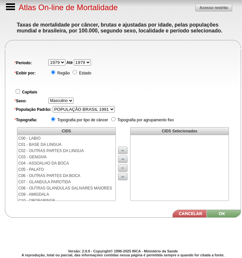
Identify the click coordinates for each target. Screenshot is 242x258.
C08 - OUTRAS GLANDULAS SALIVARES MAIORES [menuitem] (65, 188)
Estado (84, 73)
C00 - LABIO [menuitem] (29, 138)
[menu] (66, 168)
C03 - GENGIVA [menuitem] (32, 157)
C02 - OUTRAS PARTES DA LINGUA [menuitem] (51, 151)
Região (63, 73)
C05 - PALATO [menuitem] (31, 169)
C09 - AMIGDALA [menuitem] (33, 194)
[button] (213, 7)
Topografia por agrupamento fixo (145, 120)
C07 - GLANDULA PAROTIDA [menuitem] (44, 182)
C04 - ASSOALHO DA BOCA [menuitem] (43, 163)
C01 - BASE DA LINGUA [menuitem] (39, 144)
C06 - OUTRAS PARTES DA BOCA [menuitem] (49, 175)
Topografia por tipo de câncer (82, 120)
